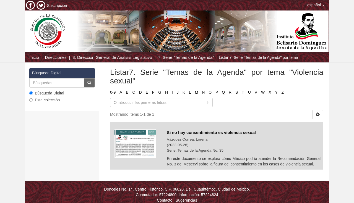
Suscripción (57, 5)
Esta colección (44, 100)
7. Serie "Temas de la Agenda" (186, 57)
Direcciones (55, 57)
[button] (316, 5)
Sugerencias (186, 200)
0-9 (113, 92)
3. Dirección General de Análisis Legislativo (112, 57)
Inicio (34, 57)
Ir (208, 102)
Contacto (164, 200)
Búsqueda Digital (46, 93)
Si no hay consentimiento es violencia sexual (211, 132)
